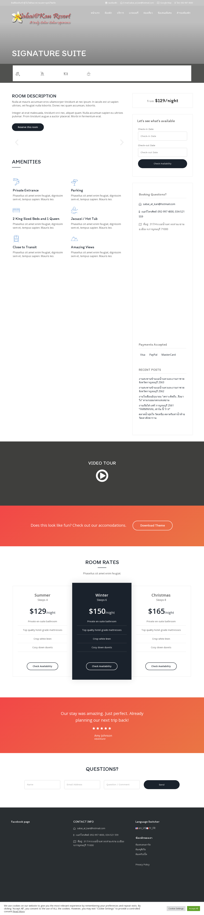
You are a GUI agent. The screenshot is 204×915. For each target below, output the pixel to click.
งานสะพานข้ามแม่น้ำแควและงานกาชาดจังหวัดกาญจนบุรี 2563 (161, 380)
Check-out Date (146, 145)
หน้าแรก (95, 12)
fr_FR (150, 828)
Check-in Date (145, 129)
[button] (17, 142)
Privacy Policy (142, 864)
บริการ (120, 12)
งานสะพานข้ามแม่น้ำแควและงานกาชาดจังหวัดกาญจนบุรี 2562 (161, 389)
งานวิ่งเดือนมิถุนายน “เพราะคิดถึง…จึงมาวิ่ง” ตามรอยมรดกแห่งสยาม (161, 398)
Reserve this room (28, 127)
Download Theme (152, 525)
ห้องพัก (108, 12)
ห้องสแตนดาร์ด (143, 844)
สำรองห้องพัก (183, 12)
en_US (140, 828)
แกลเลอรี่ (133, 12)
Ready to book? (176, 73)
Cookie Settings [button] (176, 908)
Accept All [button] (193, 908)
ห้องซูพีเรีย (140, 849)
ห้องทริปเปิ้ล (141, 854)
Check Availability (42, 666)
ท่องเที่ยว (148, 12)
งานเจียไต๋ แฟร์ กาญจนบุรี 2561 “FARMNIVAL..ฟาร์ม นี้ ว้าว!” (156, 407)
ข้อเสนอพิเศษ (165, 12)
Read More (19, 911)
